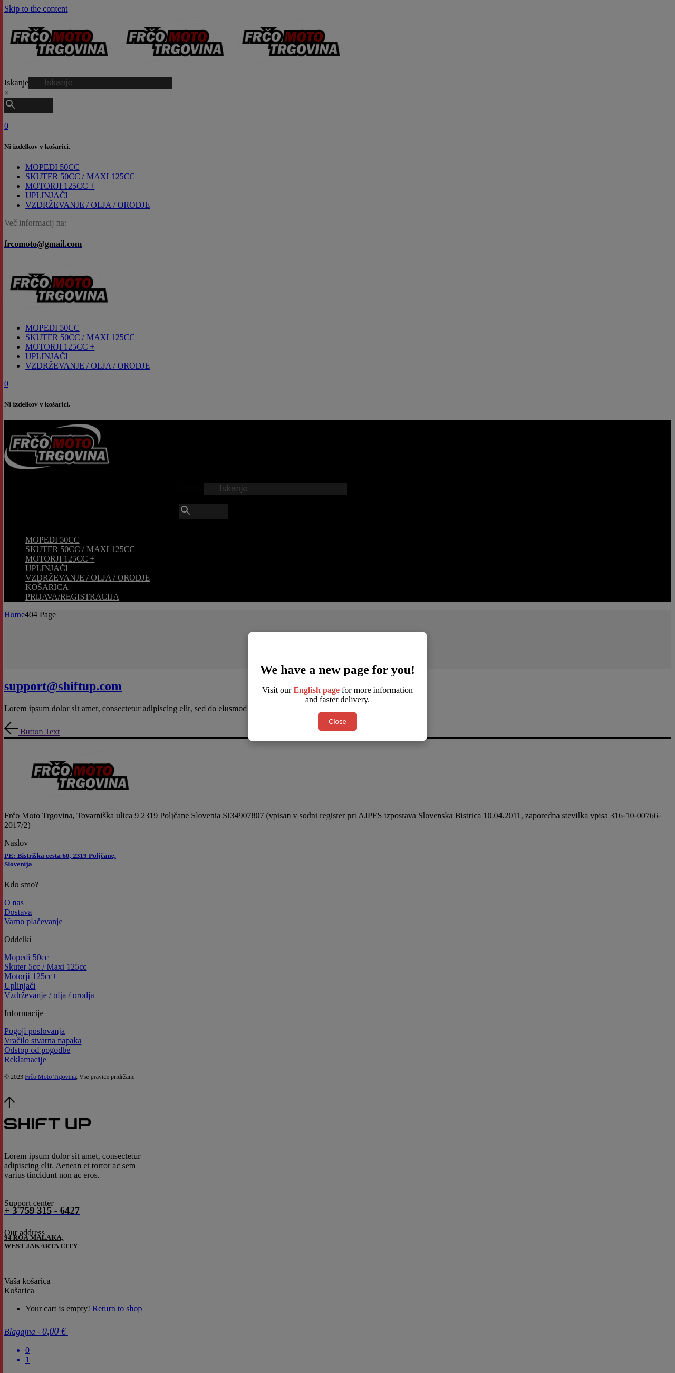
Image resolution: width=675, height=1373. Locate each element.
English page (316, 689)
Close (337, 722)
